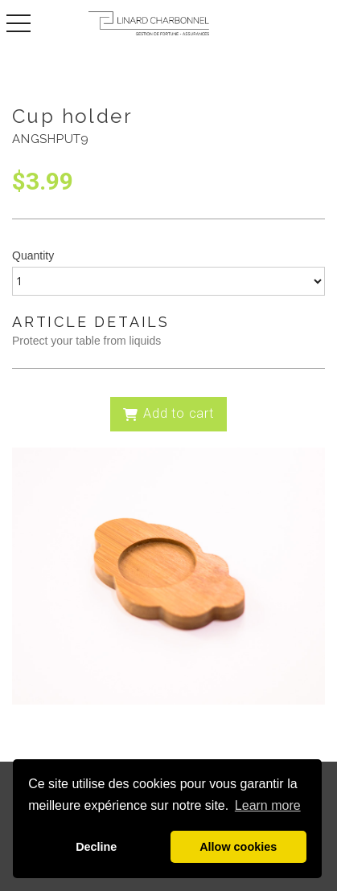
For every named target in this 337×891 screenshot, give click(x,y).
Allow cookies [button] (238, 846)
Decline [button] (96, 846)
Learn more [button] (268, 805)
